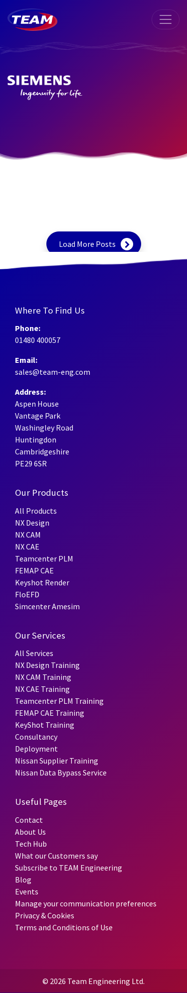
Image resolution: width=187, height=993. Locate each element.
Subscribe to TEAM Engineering (68, 868)
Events (26, 891)
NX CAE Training (42, 689)
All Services (34, 653)
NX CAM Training (43, 677)
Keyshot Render (42, 582)
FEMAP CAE (34, 570)
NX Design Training (47, 665)
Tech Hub (31, 844)
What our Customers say (56, 856)
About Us (30, 832)
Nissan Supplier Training (56, 761)
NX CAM (28, 535)
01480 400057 (37, 340)
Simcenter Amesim (47, 606)
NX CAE (27, 547)
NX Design (32, 523)
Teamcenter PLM (44, 558)
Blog (23, 879)
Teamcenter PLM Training (59, 701)
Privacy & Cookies (44, 915)
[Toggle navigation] (166, 19)
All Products (36, 511)
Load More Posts (87, 244)
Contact (29, 820)
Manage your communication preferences (86, 903)
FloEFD (27, 594)
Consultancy (36, 737)
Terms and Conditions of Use (64, 927)
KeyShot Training (44, 725)
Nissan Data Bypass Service (61, 772)
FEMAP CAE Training (49, 713)
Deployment (36, 749)
